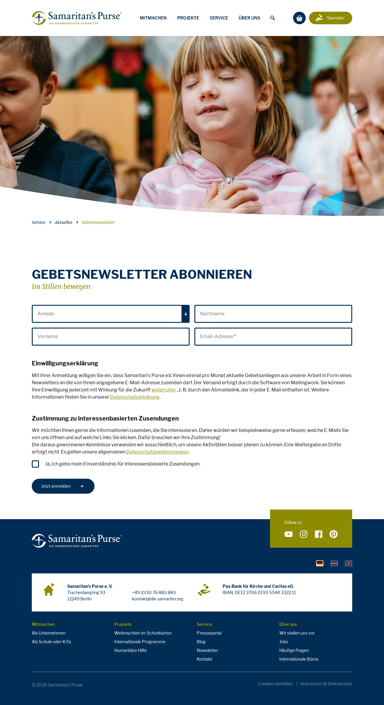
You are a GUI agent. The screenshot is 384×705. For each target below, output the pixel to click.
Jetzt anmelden (62, 486)
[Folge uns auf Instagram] (303, 534)
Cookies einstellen (275, 684)
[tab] (320, 563)
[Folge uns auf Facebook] (318, 534)
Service (219, 17)
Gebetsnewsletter (98, 222)
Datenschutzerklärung (135, 397)
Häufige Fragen (294, 650)
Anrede (46, 314)
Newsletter (207, 650)
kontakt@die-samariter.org (157, 598)
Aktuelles (63, 222)
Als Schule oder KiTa (51, 641)
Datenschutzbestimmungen (157, 452)
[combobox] (111, 314)
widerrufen (164, 390)
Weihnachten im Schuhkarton (143, 632)
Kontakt (204, 659)
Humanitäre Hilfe (130, 650)
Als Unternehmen (48, 632)
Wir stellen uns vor (297, 632)
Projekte (188, 17)
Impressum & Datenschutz (326, 684)
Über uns (249, 17)
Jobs (283, 641)
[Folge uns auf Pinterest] (333, 534)
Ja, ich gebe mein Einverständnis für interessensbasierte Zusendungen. (122, 464)
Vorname (48, 336)
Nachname (212, 314)
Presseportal (209, 632)
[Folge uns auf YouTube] (288, 534)
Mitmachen (153, 17)
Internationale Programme (139, 641)
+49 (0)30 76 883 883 (154, 592)
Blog (201, 641)
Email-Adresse (216, 336)
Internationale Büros (298, 659)
